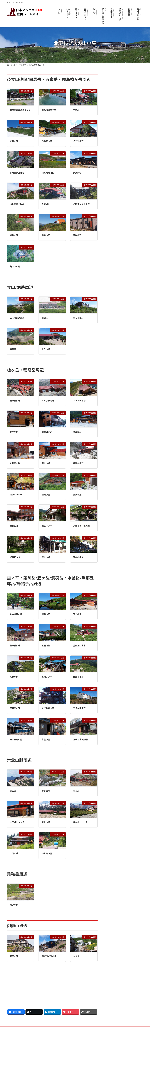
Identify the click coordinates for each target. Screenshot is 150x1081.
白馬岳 (110, 100)
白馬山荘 (14, 141)
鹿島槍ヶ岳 (112, 118)
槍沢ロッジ (47, 432)
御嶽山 (110, 237)
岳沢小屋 (77, 494)
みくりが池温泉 (17, 318)
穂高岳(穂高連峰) (115, 148)
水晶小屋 (46, 739)
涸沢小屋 (46, 494)
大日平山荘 (78, 318)
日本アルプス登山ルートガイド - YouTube (21, 1053)
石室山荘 (14, 956)
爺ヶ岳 (110, 124)
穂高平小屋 (47, 526)
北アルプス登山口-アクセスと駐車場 (124, 94)
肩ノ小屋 (14, 905)
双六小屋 (77, 614)
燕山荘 (13, 791)
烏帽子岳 (111, 136)
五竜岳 (110, 112)
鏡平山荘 (46, 614)
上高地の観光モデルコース (119, 160)
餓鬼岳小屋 (47, 853)
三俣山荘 (46, 645)
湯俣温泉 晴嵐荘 (80, 739)
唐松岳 (110, 106)
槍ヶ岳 (110, 142)
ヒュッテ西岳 (79, 400)
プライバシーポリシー (18, 1029)
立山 (109, 195)
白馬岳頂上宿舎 (17, 172)
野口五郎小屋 (16, 739)
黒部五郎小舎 (79, 645)
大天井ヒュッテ (17, 822)
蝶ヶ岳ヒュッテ (80, 822)
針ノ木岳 (111, 130)
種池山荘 (46, 235)
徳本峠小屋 (78, 557)
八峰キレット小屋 (81, 204)
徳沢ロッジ (15, 557)
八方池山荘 (78, 141)
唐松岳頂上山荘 (17, 204)
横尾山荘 (77, 432)
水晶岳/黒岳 (113, 189)
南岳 (109, 154)
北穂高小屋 (15, 463)
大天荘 (76, 791)
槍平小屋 (14, 432)
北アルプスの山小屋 (116, 88)
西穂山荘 (14, 526)
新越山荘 (77, 235)
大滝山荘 (14, 853)
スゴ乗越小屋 (48, 708)
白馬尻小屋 (47, 141)
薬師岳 (110, 207)
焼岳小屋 (46, 557)
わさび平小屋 (16, 614)
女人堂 (76, 956)
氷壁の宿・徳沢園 (81, 526)
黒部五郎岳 (113, 183)
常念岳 (110, 213)
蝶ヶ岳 (110, 225)
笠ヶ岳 (110, 177)
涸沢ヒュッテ (16, 494)
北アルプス (111, 76)
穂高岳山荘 (78, 463)
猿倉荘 (76, 110)
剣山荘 (45, 318)
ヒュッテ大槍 (48, 400)
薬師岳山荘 (15, 708)
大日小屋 (46, 349)
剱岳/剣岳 (111, 201)
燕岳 (109, 219)
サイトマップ (38, 1029)
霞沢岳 (110, 165)
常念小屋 (46, 822)
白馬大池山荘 (48, 172)
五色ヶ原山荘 (79, 708)
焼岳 (109, 171)
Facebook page (122, 1049)
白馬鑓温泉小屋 (49, 110)
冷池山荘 (14, 235)
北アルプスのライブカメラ (119, 82)
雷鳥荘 (13, 349)
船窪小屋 (14, 677)
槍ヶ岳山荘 (15, 400)
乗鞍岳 (110, 231)
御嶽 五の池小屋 (49, 956)
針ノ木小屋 (15, 266)
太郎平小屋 (78, 677)
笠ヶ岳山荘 (15, 645)
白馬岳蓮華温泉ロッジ (20, 110)
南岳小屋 (46, 463)
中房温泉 (46, 791)
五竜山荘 (46, 204)
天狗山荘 (77, 172)
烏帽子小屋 (47, 677)
